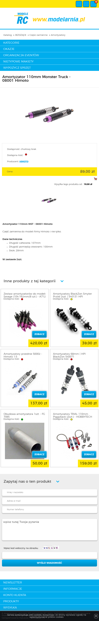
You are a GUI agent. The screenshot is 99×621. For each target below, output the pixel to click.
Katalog (7, 35)
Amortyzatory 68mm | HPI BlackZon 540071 (69, 355)
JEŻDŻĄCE (20, 35)
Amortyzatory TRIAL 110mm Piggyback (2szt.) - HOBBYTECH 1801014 (72, 417)
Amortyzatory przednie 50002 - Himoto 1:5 (23, 355)
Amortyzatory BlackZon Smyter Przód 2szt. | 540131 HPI (72, 295)
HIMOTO (23, 162)
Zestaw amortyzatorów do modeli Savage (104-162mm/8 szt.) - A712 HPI (25, 297)
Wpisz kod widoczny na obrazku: (21, 548)
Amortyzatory (58, 35)
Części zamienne (38, 35)
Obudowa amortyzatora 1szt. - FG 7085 (24, 415)
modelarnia (49, 18)
